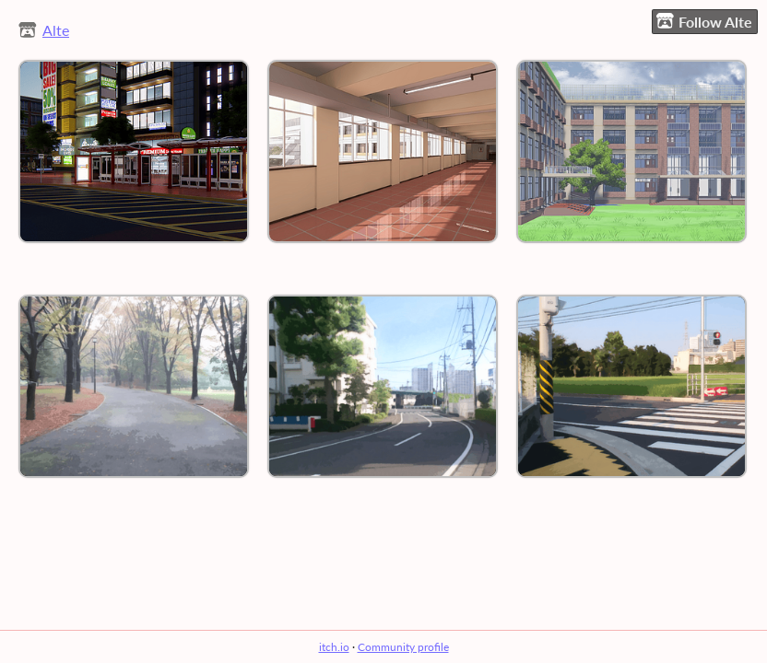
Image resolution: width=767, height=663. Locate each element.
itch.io (334, 647)
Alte (55, 30)
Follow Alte (704, 21)
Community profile (403, 647)
